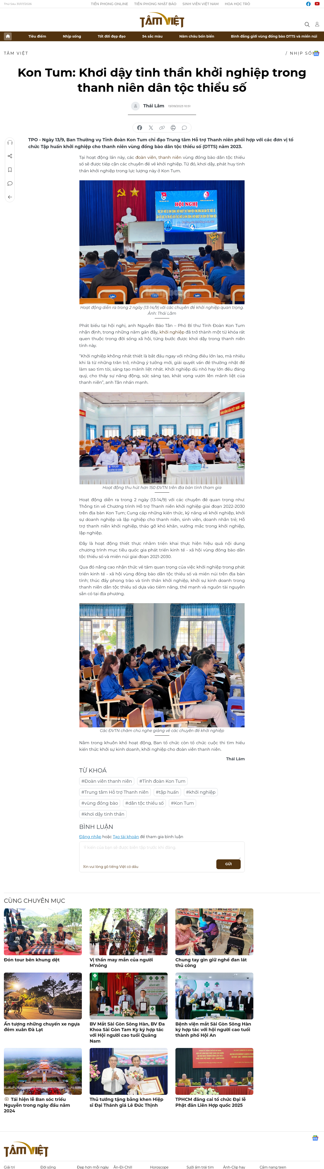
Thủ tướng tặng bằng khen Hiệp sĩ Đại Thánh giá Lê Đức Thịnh (126, 1102)
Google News (316, 53)
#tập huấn (167, 792)
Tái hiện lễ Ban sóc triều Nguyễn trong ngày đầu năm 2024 (37, 1105)
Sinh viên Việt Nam (200, 4)
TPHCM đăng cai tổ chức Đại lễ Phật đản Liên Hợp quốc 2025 (210, 1102)
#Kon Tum (182, 803)
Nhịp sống (72, 36)
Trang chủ (8, 36)
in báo (173, 128)
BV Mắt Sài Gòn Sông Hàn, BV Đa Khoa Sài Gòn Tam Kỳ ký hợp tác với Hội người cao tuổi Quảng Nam (127, 1032)
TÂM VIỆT (16, 53)
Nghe (10, 142)
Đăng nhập (90, 836)
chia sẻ (140, 128)
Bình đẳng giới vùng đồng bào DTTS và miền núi (274, 36)
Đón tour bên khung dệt (32, 960)
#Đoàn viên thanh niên (106, 781)
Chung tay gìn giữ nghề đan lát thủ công (211, 962)
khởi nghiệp (172, 332)
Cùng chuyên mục (34, 900)
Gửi (228, 864)
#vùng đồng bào (99, 803)
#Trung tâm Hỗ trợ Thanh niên (115, 792)
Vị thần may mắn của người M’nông (121, 962)
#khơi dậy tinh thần (102, 814)
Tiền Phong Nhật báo (155, 4)
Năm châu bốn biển (196, 36)
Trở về (10, 197)
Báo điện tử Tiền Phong (162, 20)
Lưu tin (10, 170)
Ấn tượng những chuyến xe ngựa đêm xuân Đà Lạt (42, 1026)
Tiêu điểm (37, 36)
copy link (162, 128)
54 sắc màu (152, 36)
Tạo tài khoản (126, 836)
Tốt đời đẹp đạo (112, 36)
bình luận (184, 128)
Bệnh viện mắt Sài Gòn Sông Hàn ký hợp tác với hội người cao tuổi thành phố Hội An (213, 1029)
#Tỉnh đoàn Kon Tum (162, 781)
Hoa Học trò (237, 4)
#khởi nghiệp (201, 792)
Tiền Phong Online (109, 4)
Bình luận (10, 183)
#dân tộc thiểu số (144, 803)
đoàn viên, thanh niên (159, 157)
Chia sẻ (10, 156)
